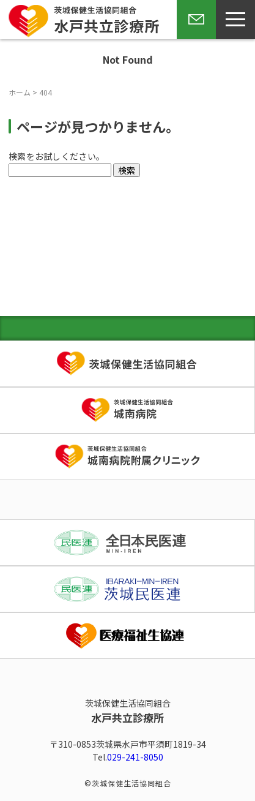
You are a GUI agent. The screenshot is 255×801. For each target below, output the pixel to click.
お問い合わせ (194, 38)
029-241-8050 (135, 757)
